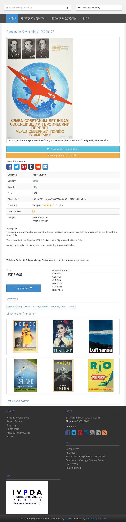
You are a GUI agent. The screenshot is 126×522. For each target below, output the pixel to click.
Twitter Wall (72, 464)
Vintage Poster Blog (17, 417)
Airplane (11, 306)
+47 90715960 (81, 421)
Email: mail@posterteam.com (82, 417)
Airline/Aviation (40, 306)
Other (35, 180)
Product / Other (58, 306)
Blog (86, 18)
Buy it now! (23, 288)
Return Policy (14, 421)
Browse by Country (34, 18)
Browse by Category (65, 18)
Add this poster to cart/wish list (63, 155)
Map (20, 306)
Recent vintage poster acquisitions (85, 456)
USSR (27, 306)
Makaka (68, 518)
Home (12, 18)
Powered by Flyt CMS (96, 518)
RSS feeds (71, 453)
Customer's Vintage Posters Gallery (85, 460)
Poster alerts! (73, 468)
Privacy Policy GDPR (18, 433)
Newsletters (72, 449)
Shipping (11, 425)
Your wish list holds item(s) (63, 149)
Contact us (12, 429)
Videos (10, 436)
